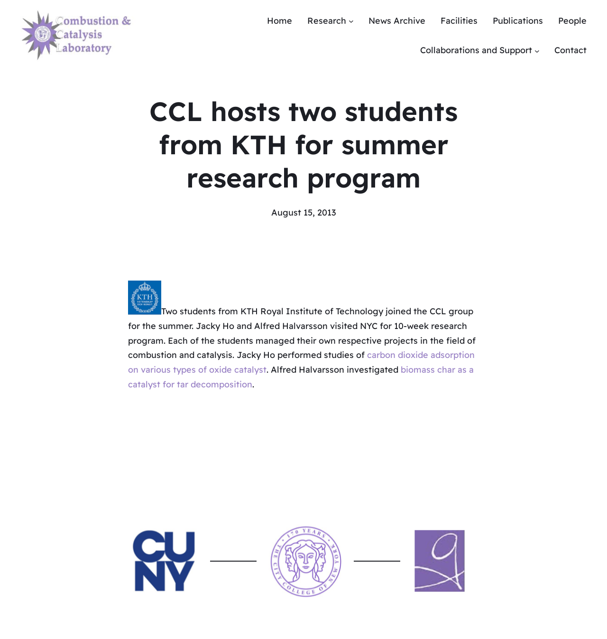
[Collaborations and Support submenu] (537, 50)
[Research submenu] (351, 21)
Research (326, 20)
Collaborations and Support (476, 50)
